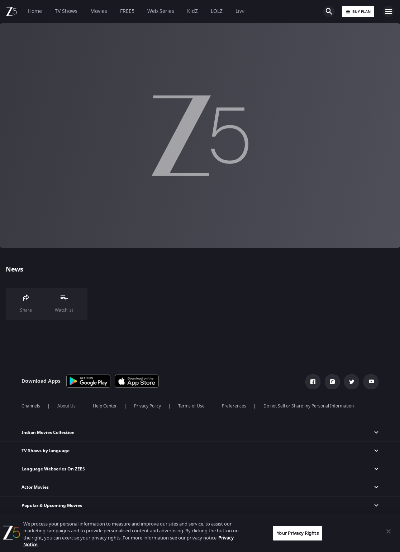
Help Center (105, 406)
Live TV (243, 11)
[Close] (388, 531)
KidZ (192, 11)
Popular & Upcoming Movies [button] (52, 505)
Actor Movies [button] (35, 487)
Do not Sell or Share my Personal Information (308, 406)
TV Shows (66, 11)
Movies (98, 11)
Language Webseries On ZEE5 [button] (53, 469)
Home (35, 11)
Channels (31, 406)
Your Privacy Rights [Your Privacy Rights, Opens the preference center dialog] (297, 533)
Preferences (234, 406)
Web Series (160, 11)
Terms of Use (191, 406)
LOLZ (217, 11)
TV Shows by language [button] (46, 451)
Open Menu (388, 11)
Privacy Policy (147, 406)
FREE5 (127, 11)
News (14, 269)
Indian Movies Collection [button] (48, 432)
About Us (66, 406)
